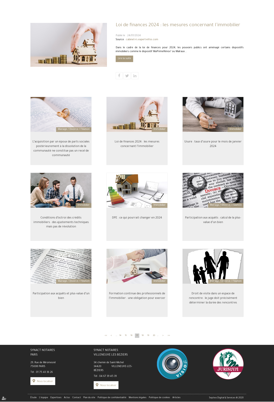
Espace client (198, 9)
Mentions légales (137, 398)
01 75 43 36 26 (44, 374)
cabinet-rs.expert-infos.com (142, 39)
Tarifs (33, 9)
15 (126, 337)
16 (131, 337)
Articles (176, 398)
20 (154, 337)
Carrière (58, 9)
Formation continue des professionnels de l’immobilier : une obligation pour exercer (137, 300)
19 (148, 337)
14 (120, 337)
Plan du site (89, 398)
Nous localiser (45, 383)
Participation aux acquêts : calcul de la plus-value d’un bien (213, 223)
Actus (188, 21)
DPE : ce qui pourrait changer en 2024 (137, 221)
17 (137, 337)
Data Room (214, 9)
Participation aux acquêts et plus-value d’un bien (61, 300)
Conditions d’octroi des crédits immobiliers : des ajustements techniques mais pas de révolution (61, 226)
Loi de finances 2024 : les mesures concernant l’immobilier (137, 147)
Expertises (137, 21)
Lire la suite (124, 58)
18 (143, 337)
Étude (34, 21)
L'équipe (84, 21)
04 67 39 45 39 (108, 378)
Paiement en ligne (233, 9)
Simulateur (45, 9)
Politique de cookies (159, 398)
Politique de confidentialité (112, 398)
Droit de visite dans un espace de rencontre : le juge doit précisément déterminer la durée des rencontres (213, 302)
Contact (238, 21)
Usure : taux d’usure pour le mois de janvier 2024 (213, 147)
